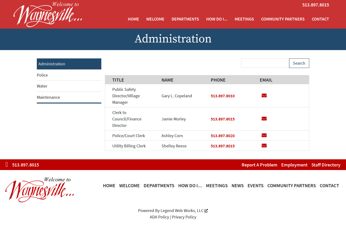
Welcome (155, 19)
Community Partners (283, 19)
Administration (51, 64)
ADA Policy (159, 217)
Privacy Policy (184, 217)
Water (42, 86)
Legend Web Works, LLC (184, 210)
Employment (294, 165)
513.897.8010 (223, 95)
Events (256, 185)
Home (133, 19)
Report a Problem (259, 165)
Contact (320, 19)
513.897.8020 (223, 135)
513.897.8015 (315, 5)
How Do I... (216, 19)
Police (42, 75)
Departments (185, 19)
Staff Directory (326, 165)
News (238, 185)
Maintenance (48, 97)
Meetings (244, 19)
